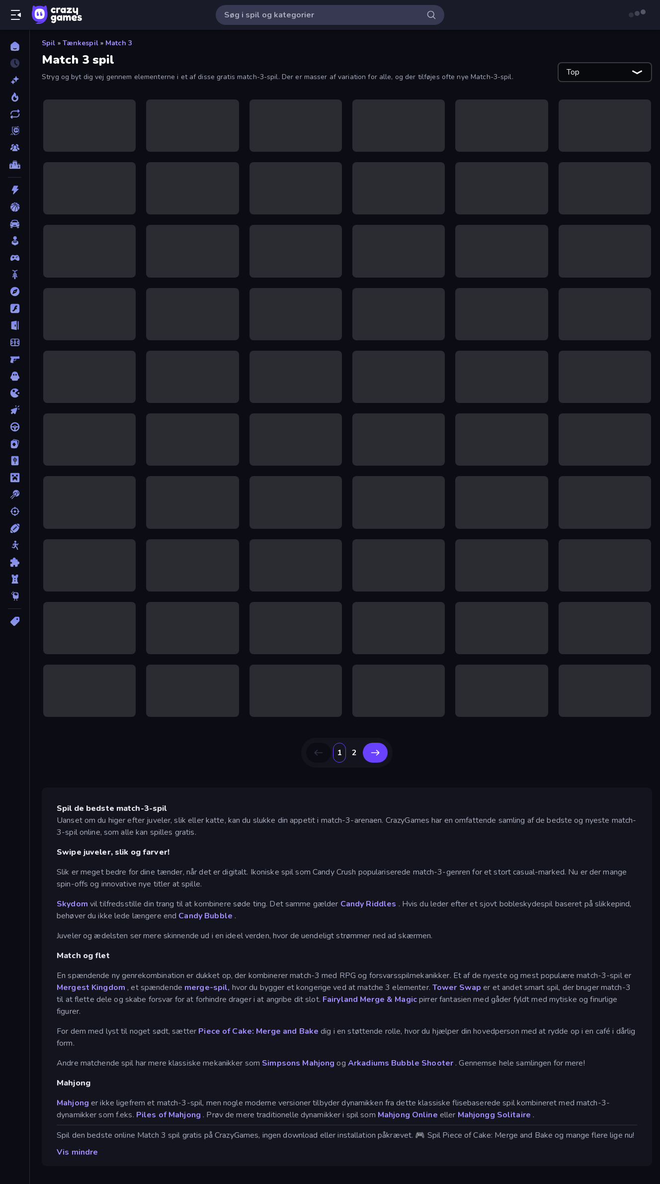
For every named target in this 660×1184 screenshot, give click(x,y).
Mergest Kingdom (91, 987)
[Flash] (14, 308)
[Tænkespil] (14, 562)
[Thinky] (14, 596)
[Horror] (14, 376)
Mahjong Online (408, 1114)
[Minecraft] (14, 477)
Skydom (72, 903)
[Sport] (14, 528)
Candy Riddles (368, 903)
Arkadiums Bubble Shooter (400, 1063)
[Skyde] (14, 511)
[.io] (14, 393)
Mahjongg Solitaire (494, 1114)
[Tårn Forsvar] (14, 579)
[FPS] (14, 359)
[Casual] (14, 240)
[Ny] (14, 80)
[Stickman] (14, 545)
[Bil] (14, 223)
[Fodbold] (14, 342)
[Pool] (14, 494)
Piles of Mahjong (168, 1114)
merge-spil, (207, 987)
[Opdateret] (14, 113)
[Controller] (14, 257)
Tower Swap (456, 987)
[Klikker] (14, 409)
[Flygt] (14, 325)
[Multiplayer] (14, 147)
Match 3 (118, 43)
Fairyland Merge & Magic (370, 999)
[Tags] (14, 621)
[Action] (14, 190)
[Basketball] (14, 206)
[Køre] (14, 426)
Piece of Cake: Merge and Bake (258, 1031)
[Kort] (14, 443)
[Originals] (14, 130)
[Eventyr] (14, 291)
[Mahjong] (14, 460)
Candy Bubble (205, 915)
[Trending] (14, 97)
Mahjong (73, 1102)
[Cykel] (14, 274)
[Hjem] (14, 46)
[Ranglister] (14, 164)
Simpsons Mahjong (298, 1063)
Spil (49, 43)
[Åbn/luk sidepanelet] (16, 15)
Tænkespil (80, 43)
